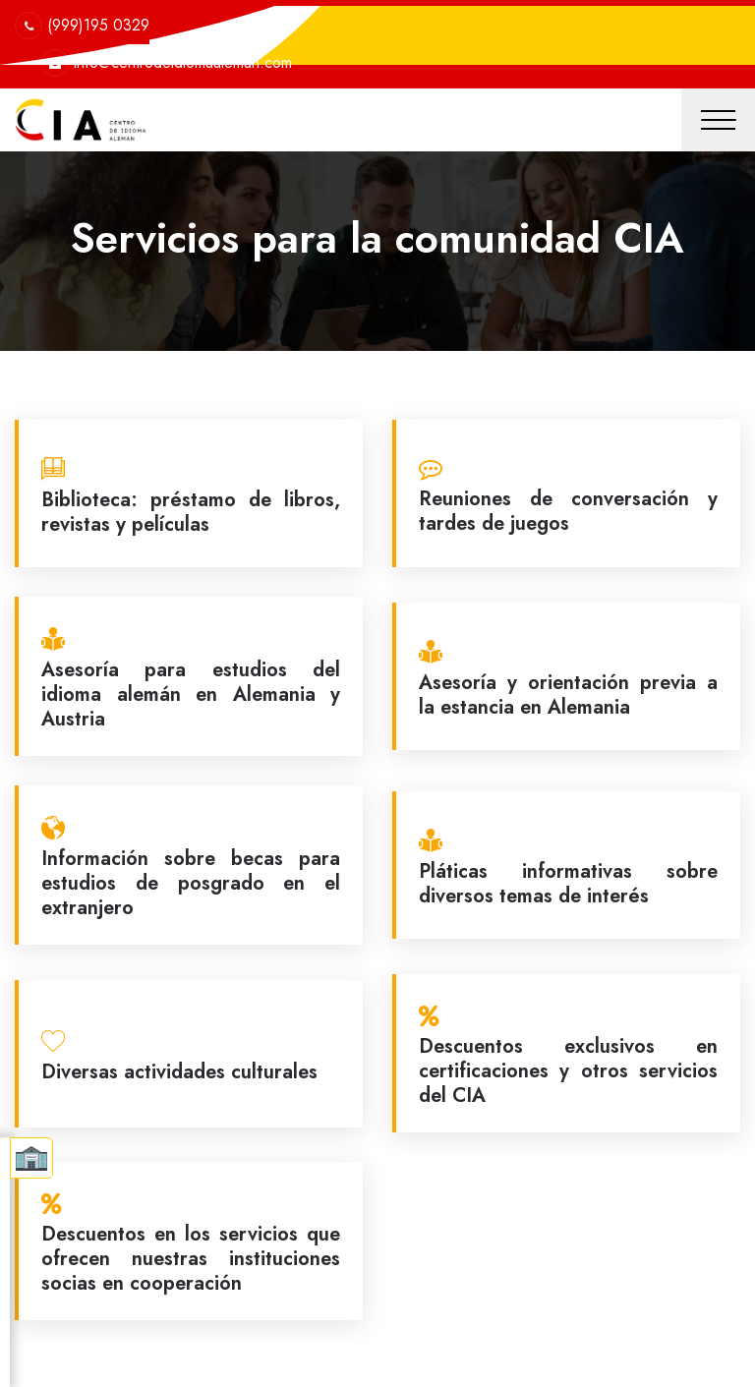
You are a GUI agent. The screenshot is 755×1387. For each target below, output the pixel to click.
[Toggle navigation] (718, 119)
